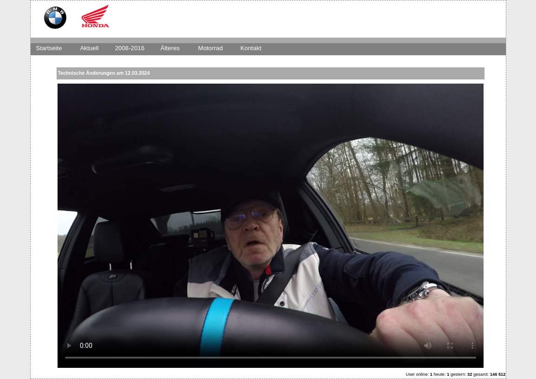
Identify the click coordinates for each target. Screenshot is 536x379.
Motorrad (210, 48)
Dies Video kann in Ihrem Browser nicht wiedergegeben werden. (271, 226)
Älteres (170, 48)
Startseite (49, 48)
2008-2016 (130, 48)
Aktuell (89, 48)
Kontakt (250, 48)
